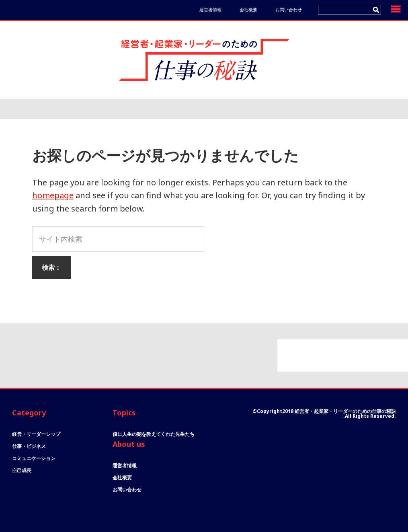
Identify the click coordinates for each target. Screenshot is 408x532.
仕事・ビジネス (29, 446)
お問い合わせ (288, 9)
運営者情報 (210, 9)
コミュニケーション (33, 458)
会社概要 (248, 9)
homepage (53, 195)
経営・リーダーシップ (36, 434)
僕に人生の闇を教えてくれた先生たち (154, 434)
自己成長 (21, 470)
